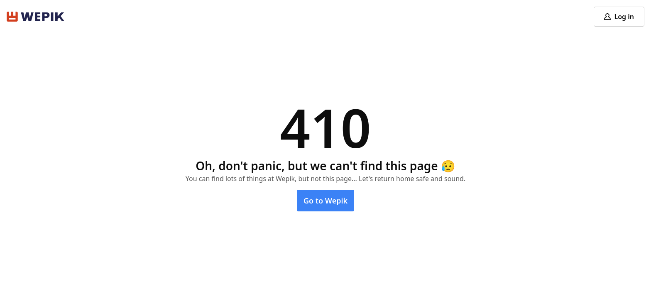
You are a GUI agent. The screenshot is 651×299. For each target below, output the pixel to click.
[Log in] (619, 17)
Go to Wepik (325, 201)
